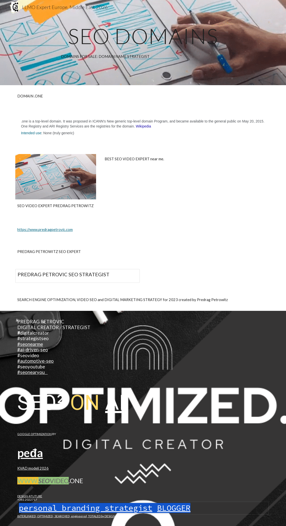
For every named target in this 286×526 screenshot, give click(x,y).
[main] (143, 36)
